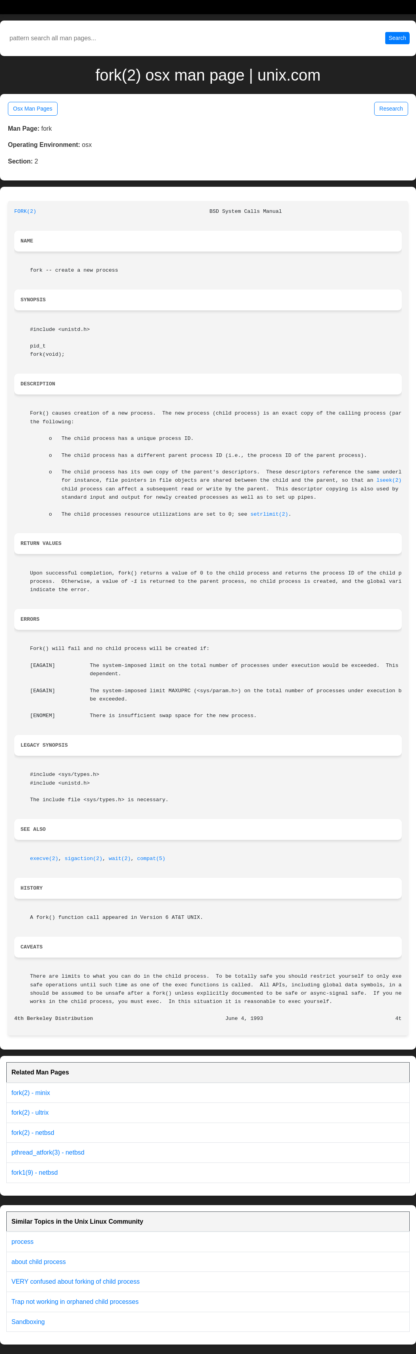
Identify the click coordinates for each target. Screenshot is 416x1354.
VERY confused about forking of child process (75, 1281)
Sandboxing (28, 1321)
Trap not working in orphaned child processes (75, 1301)
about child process (38, 1261)
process (22, 1241)
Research (391, 108)
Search (397, 38)
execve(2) (44, 859)
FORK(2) (25, 211)
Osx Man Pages (32, 108)
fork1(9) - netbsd (34, 1172)
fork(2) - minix (30, 1092)
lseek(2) (389, 480)
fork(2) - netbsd (32, 1132)
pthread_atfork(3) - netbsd (47, 1152)
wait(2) (120, 859)
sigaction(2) (84, 859)
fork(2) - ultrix (30, 1112)
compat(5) (151, 859)
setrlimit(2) (269, 514)
